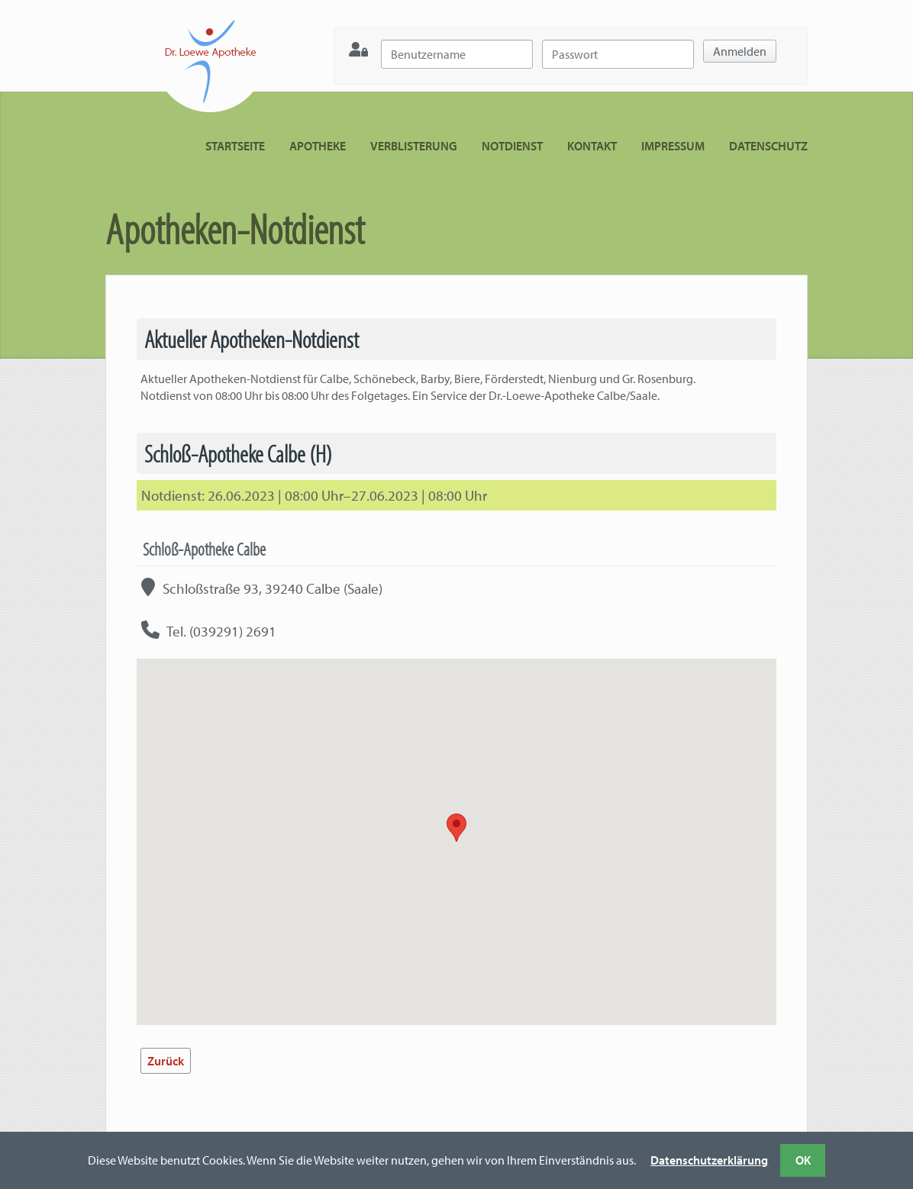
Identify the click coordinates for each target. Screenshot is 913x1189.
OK (803, 1160)
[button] (456, 828)
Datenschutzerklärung (709, 1160)
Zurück (165, 1060)
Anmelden (739, 51)
